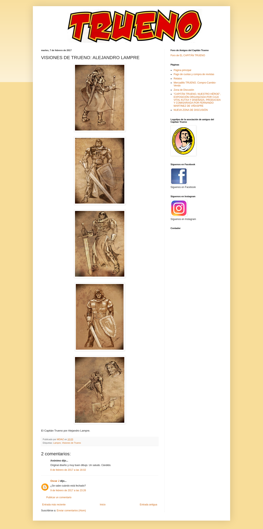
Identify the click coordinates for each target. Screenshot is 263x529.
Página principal (182, 70)
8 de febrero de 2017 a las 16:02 (68, 469)
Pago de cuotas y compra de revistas (194, 74)
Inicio (103, 504)
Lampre (57, 443)
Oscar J (54, 481)
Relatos (178, 78)
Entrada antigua (148, 504)
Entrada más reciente (54, 504)
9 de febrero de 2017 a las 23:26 (68, 490)
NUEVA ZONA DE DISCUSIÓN (191, 110)
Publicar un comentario (59, 497)
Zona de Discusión (184, 89)
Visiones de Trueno (71, 443)
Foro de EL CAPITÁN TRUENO (188, 55)
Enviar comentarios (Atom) (71, 510)
